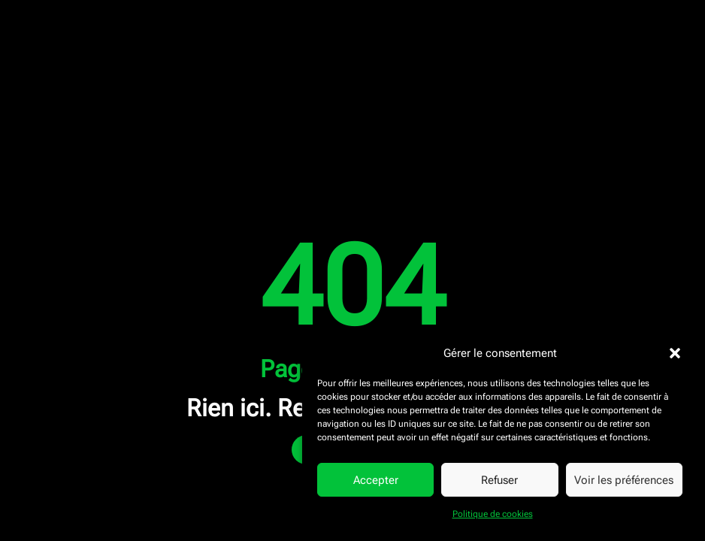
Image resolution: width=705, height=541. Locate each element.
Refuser (499, 480)
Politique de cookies (492, 514)
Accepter (375, 480)
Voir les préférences (623, 480)
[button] (674, 353)
